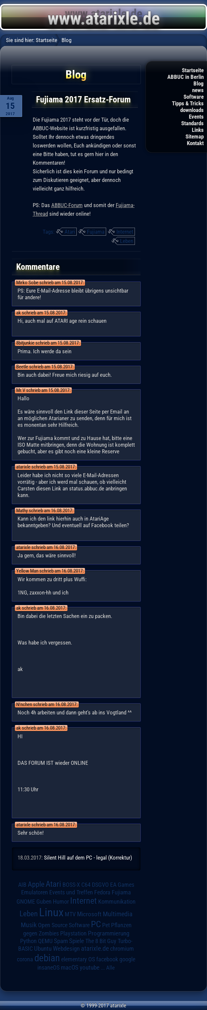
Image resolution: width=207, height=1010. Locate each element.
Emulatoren (34, 892)
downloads (192, 110)
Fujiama (95, 231)
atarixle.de (95, 948)
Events (196, 116)
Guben (44, 901)
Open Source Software (64, 925)
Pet (106, 925)
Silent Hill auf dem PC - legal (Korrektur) (88, 857)
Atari (69, 231)
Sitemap (195, 136)
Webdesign (66, 948)
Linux (51, 912)
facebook (107, 959)
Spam (61, 941)
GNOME (26, 901)
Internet (124, 231)
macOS (69, 967)
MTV (70, 914)
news (198, 90)
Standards (192, 123)
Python (28, 941)
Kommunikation (117, 901)
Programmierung (108, 933)
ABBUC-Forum (67, 205)
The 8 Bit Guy (100, 940)
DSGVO (100, 884)
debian (47, 958)
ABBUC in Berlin (185, 77)
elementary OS (78, 959)
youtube (90, 967)
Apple (36, 884)
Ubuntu (43, 948)
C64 (86, 884)
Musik (29, 925)
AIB (22, 884)
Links (198, 130)
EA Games (122, 884)
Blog (198, 83)
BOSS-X (71, 884)
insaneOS (48, 967)
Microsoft (89, 914)
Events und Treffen (71, 892)
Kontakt (195, 143)
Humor (61, 901)
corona (25, 959)
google (127, 959)
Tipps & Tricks (188, 103)
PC (96, 924)
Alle (110, 967)
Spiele (76, 941)
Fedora (102, 892)
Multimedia (118, 914)
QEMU (45, 941)
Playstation (73, 933)
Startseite (193, 70)
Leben (126, 241)
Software (194, 96)
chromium (122, 948)
